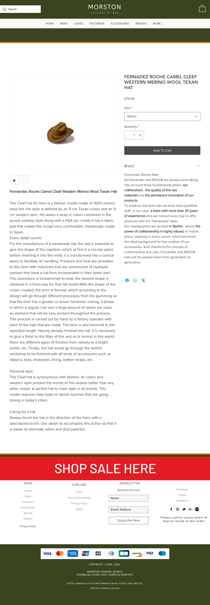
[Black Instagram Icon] (178, 509)
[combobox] (162, 116)
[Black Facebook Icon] (171, 509)
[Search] (20, 9)
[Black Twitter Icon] (184, 509)
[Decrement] (128, 135)
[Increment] (140, 135)
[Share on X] (143, 280)
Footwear (28, 501)
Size (128, 108)
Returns (28, 518)
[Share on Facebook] (127, 280)
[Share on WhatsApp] (135, 280)
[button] (202, 8)
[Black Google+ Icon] (190, 509)
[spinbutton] (134, 135)
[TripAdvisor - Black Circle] (197, 509)
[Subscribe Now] (128, 520)
